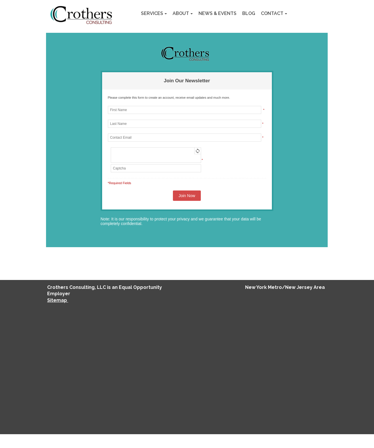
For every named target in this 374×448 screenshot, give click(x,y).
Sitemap (57, 300)
